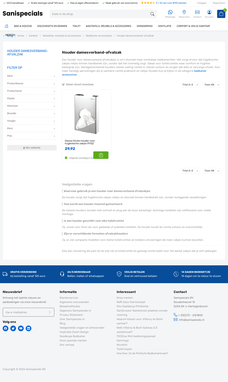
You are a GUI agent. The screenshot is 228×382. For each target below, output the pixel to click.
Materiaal (31, 106)
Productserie (31, 91)
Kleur (31, 129)
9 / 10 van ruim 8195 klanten (163, 3)
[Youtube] (21, 328)
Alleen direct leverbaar (80, 84)
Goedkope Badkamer (72, 336)
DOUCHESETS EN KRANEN (52, 26)
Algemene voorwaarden (74, 302)
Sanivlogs (123, 340)
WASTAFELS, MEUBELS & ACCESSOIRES (108, 26)
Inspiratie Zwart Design (74, 332)
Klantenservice (69, 297)
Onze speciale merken (73, 340)
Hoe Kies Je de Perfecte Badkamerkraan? (142, 353)
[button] (104, 155)
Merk (31, 76)
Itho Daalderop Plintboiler (133, 306)
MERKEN (10, 35)
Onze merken (125, 297)
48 (212, 84)
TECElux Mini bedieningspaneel (136, 336)
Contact (197, 14)
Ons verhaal (67, 344)
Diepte (31, 99)
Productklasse (31, 84)
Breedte (31, 114)
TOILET (76, 26)
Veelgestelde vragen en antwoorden (82, 327)
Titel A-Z (191, 84)
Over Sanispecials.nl (72, 319)
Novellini (122, 344)
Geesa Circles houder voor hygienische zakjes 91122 (80, 142)
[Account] (209, 14)
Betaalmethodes (70, 306)
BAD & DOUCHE (23, 26)
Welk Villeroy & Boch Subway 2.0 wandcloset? (137, 330)
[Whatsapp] (170, 14)
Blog (62, 323)
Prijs (31, 136)
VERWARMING (145, 26)
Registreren (219, 3)
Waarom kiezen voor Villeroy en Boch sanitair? (140, 321)
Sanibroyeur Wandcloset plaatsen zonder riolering (142, 312)
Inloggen (202, 3)
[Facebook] (5, 328)
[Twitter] (13, 328)
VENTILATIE (164, 26)
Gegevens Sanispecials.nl (75, 310)
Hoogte (31, 121)
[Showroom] (184, 14)
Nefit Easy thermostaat (131, 302)
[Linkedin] (28, 328)
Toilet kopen (124, 349)
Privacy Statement (71, 314)
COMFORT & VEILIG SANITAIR (193, 26)
